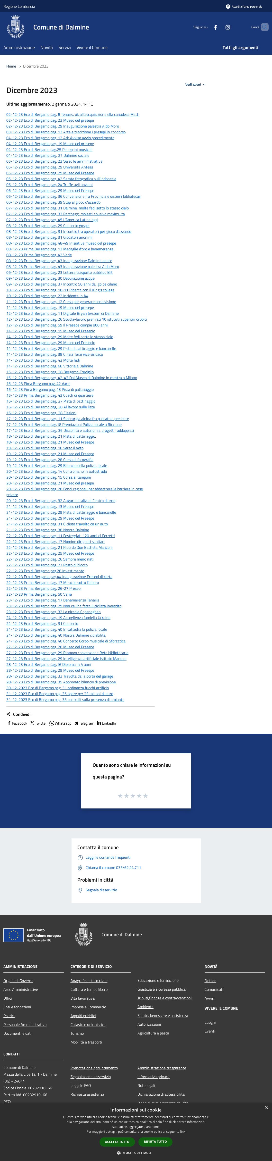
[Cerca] (263, 27)
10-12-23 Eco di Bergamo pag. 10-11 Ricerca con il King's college (60, 290)
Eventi (210, 1031)
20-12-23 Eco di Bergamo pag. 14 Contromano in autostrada (56, 471)
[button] (136, 1152)
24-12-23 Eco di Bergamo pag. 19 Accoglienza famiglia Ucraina (58, 617)
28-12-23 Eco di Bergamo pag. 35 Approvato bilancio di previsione (61, 682)
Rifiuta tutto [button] (155, 1142)
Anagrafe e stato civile (89, 981)
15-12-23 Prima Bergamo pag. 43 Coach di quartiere (49, 395)
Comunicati (214, 989)
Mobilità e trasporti (86, 1042)
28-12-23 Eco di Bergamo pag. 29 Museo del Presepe (50, 670)
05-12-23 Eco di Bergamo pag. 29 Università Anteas (49, 167)
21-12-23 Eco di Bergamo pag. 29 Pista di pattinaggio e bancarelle (61, 512)
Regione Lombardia (19, 6)
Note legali (146, 1085)
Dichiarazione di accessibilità (161, 1094)
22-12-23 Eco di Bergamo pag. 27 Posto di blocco (47, 565)
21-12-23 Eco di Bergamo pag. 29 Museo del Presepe (50, 518)
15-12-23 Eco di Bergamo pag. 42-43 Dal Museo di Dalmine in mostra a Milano (71, 378)
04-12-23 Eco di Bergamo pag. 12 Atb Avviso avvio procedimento (60, 138)
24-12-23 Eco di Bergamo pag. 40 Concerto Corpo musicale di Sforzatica (66, 641)
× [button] (266, 1108)
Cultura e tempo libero (89, 989)
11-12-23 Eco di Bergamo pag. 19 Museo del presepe (50, 307)
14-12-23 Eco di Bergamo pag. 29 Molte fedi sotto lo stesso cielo (59, 337)
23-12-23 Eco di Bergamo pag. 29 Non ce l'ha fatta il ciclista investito (63, 606)
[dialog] (136, 1132)
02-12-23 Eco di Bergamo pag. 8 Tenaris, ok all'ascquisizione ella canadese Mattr (73, 114)
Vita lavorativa (83, 998)
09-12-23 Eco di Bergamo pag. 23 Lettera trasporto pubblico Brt (59, 272)
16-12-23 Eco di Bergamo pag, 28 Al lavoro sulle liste (50, 407)
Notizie (210, 981)
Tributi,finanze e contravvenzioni (164, 998)
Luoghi (210, 1022)
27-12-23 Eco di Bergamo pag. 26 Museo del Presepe (50, 647)
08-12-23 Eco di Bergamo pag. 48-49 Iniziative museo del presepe (61, 243)
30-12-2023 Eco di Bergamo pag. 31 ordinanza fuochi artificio (57, 688)
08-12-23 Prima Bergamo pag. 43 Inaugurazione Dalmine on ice (59, 261)
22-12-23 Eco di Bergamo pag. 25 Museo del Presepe (50, 553)
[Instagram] (219, 27)
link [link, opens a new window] (182, 1132)
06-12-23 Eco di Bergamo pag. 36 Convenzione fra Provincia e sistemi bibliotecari (73, 196)
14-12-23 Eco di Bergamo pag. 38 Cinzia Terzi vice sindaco (54, 354)
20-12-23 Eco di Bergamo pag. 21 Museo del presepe (50, 483)
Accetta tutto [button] (117, 1142)
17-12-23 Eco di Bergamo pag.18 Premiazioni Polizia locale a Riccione (64, 424)
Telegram (83, 723)
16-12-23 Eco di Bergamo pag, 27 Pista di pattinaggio (50, 401)
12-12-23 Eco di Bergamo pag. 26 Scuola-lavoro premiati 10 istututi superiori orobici (76, 319)
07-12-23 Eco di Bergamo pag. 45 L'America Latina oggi (52, 220)
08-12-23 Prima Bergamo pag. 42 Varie (39, 255)
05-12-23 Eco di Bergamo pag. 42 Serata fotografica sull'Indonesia (61, 179)
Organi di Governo (18, 981)
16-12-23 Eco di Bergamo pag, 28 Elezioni (41, 413)
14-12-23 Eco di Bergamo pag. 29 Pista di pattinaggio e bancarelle (61, 348)
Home (11, 66)
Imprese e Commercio (88, 1007)
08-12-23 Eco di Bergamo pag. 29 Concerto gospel (48, 225)
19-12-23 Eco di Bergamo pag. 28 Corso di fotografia (49, 459)
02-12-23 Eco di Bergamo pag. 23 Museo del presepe (50, 120)
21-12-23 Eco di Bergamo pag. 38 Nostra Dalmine (47, 530)
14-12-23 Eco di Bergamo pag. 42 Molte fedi (43, 360)
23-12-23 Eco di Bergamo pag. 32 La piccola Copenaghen (53, 612)
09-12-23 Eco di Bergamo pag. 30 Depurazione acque (50, 278)
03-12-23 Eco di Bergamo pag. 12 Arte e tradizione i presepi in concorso (66, 132)
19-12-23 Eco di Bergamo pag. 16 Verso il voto (44, 448)
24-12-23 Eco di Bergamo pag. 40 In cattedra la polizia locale (56, 629)
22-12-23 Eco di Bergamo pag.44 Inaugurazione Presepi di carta (59, 577)
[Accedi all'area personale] (244, 6)
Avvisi (210, 998)
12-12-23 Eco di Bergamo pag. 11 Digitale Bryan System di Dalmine (62, 313)
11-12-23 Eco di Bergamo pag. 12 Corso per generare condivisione (61, 302)
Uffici (7, 998)
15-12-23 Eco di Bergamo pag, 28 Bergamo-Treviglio (50, 372)
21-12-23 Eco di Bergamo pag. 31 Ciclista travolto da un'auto (57, 524)
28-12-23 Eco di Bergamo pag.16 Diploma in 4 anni (48, 664)
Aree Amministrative (20, 989)
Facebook (16, 723)
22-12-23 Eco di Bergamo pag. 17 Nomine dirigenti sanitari (55, 541)
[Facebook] (207, 27)
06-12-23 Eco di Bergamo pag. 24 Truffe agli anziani (49, 184)
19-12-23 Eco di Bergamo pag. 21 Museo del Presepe (50, 454)
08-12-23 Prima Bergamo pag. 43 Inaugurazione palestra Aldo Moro (62, 266)
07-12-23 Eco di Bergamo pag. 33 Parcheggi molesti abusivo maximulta (65, 214)
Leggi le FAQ (81, 1085)
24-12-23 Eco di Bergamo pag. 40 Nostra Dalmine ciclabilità (56, 635)
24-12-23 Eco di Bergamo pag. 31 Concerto (42, 623)
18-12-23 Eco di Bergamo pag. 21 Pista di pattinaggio (50, 436)
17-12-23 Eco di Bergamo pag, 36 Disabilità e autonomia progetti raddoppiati (70, 430)
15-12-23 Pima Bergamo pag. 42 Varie (38, 383)
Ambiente (145, 1007)
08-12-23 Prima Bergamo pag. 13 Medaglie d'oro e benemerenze (59, 249)
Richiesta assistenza (87, 1094)
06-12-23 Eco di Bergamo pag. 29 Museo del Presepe (50, 190)
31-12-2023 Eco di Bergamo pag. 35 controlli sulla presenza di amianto (65, 699)
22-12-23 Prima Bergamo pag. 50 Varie (39, 594)
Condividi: (18, 714)
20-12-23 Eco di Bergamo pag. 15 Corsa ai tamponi (48, 477)
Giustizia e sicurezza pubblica (161, 989)
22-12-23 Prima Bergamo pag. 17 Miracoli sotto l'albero (52, 582)
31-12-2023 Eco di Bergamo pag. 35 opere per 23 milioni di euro (59, 694)
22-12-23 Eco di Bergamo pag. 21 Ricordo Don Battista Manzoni (59, 547)
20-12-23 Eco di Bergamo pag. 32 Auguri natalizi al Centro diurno (60, 500)
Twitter (38, 723)
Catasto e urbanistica (88, 1024)
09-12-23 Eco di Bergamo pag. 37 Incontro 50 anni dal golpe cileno (61, 284)
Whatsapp (60, 723)
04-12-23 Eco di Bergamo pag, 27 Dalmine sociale (47, 155)
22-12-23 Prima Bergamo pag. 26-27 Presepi (44, 588)
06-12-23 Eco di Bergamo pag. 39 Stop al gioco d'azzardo (53, 202)
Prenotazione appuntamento (94, 1068)
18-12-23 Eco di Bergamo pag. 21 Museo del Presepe (50, 442)
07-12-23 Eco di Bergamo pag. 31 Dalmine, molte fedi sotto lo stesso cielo (67, 208)
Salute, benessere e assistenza (162, 1015)
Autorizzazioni (149, 1024)
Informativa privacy (153, 1077)
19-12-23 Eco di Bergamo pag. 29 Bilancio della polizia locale (56, 465)
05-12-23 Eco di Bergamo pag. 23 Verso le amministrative (54, 161)
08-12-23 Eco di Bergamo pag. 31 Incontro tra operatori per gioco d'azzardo (68, 231)
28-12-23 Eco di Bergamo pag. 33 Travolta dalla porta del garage (59, 676)
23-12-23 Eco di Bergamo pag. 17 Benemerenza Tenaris (52, 600)
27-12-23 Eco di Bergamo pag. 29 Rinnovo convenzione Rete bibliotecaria (67, 653)
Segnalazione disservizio (91, 1077)
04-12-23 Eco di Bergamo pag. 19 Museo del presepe (50, 144)
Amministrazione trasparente (161, 1068)
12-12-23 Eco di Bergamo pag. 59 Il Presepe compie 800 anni (57, 325)
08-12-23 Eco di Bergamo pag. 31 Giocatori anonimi (49, 237)
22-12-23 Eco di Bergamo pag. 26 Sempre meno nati (50, 559)
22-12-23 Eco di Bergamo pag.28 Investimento (45, 571)
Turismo (77, 1033)
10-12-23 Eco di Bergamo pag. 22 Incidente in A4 (47, 296)
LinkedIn (106, 723)
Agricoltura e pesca (153, 1033)
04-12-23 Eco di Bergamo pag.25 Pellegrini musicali (49, 149)
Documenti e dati (17, 1033)
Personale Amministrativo (24, 1024)
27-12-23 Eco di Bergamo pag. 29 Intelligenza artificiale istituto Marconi (66, 658)
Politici (9, 1016)
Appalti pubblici (83, 1016)
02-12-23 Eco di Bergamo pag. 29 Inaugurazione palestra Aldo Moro (62, 126)
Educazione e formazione (158, 980)
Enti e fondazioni (17, 1007)
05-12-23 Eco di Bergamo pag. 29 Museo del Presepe (50, 173)
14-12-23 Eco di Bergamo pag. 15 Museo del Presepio (50, 331)
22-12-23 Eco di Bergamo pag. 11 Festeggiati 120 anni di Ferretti (60, 536)
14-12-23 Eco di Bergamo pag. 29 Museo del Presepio (50, 342)
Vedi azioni (196, 85)
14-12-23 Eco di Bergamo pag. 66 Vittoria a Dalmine (49, 366)
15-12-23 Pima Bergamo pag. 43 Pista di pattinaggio (50, 389)
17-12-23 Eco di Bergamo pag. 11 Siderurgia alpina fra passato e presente (67, 419)
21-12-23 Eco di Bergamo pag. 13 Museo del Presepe (50, 506)
